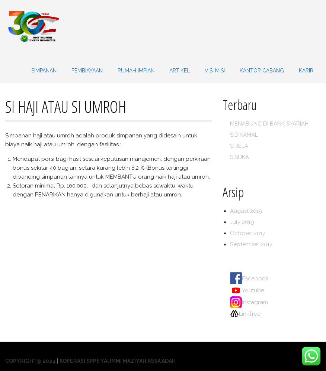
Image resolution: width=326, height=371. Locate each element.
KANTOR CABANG (262, 71)
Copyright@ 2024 (30, 361)
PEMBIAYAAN (87, 71)
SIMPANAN (44, 71)
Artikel (179, 71)
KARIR (306, 71)
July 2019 (242, 222)
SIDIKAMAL (244, 134)
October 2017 (247, 233)
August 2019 (246, 211)
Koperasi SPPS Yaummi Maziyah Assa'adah (118, 361)
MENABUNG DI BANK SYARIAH (269, 123)
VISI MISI (215, 71)
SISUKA (239, 157)
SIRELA (239, 146)
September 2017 (251, 244)
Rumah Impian (136, 71)
